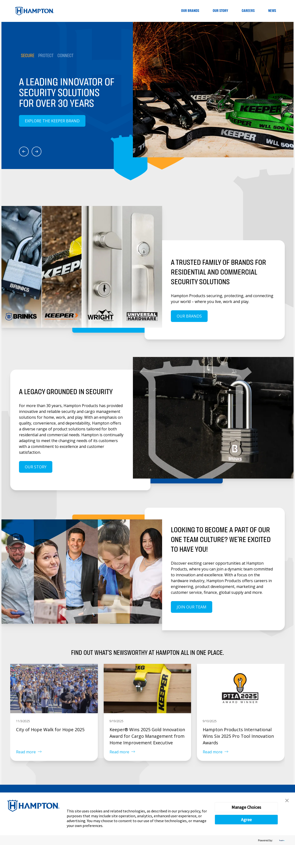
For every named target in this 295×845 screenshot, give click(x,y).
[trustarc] (281, 840)
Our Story (220, 11)
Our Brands (190, 11)
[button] (287, 800)
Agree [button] (246, 819)
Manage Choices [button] (246, 807)
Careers (248, 11)
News (272, 11)
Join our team (191, 607)
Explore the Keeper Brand (52, 121)
